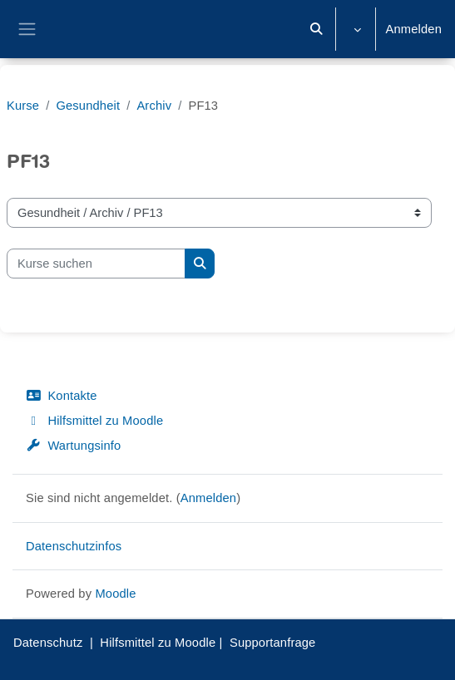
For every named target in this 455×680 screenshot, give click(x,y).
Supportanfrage (273, 642)
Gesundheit (88, 105)
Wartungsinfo (73, 445)
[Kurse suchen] (96, 263)
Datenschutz (47, 642)
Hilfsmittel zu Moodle (94, 420)
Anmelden (414, 29)
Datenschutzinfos (73, 546)
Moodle (115, 593)
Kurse (23, 105)
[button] (316, 29)
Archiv (153, 105)
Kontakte (61, 395)
